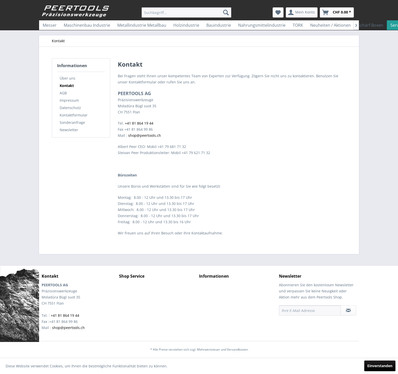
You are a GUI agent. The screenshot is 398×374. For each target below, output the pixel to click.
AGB (63, 93)
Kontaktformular (74, 115)
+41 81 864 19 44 (139, 123)
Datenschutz (70, 107)
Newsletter (69, 129)
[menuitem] (186, 12)
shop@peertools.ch (144, 135)
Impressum (69, 100)
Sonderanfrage (72, 122)
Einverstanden (379, 365)
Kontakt (67, 85)
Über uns (67, 78)
